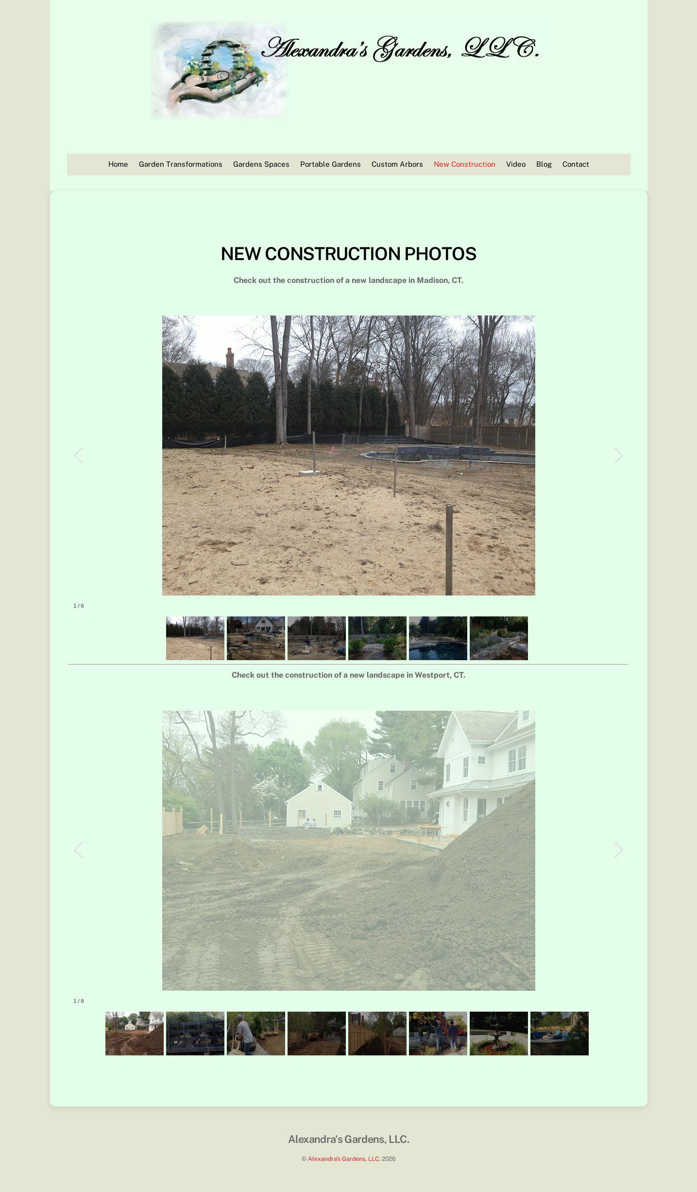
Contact (575, 164)
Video (516, 164)
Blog (544, 164)
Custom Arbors (397, 164)
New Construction (464, 164)
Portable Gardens (330, 164)
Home (118, 164)
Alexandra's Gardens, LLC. (344, 1158)
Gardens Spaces (261, 164)
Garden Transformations (180, 164)
